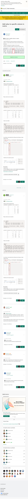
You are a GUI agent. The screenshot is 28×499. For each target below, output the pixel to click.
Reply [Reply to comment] (22, 182)
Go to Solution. (15, 57)
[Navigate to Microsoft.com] (3, 8)
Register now (21, 18)
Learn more (3, 5)
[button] (17, 29)
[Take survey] (6, 418)
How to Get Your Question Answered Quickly (10, 425)
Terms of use (2, 491)
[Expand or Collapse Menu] (1, 11)
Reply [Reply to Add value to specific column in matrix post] (22, 65)
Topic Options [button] (22, 29)
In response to (9, 336)
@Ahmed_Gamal (9, 81)
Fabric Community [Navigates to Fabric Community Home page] (10, 8)
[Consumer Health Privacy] (14, 496)
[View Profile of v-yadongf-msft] (11, 74)
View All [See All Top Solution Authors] (4, 445)
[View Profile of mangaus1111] (8, 308)
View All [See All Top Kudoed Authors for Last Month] (4, 466)
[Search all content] (20, 15)
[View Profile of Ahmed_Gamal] (8, 33)
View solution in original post (8, 172)
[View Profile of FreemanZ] (7, 355)
